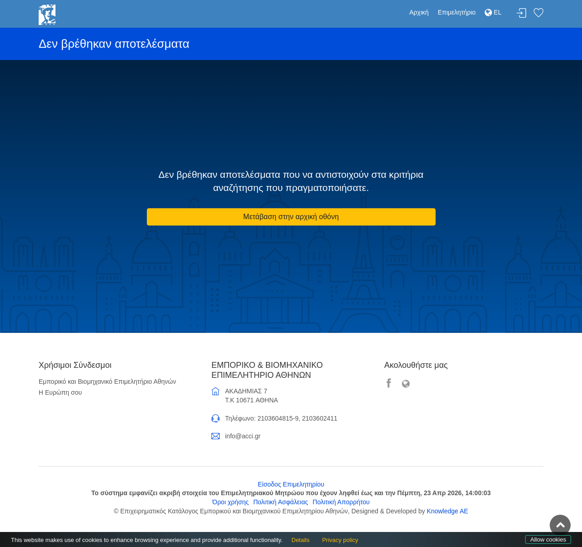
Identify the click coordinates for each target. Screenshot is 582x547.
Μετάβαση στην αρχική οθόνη (291, 217)
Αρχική (419, 12)
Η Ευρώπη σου (60, 392)
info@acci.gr (243, 436)
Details (300, 540)
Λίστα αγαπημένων (538, 13)
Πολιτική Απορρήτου (341, 502)
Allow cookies (548, 539)
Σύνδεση (522, 13)
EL (493, 12)
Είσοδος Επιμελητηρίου (291, 484)
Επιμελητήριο (457, 12)
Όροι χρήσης (230, 502)
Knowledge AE (447, 511)
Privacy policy (340, 540)
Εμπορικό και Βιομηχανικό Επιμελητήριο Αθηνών (107, 381)
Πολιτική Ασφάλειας (280, 502)
